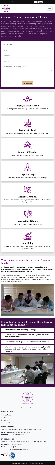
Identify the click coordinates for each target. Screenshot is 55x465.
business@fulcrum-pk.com (19, 449)
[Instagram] (30, 407)
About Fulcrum (6, 415)
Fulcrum (4, 21)
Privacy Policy (6, 423)
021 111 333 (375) (24, 432)
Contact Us (5, 420)
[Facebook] (25, 407)
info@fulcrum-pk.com (17, 447)
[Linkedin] (22, 407)
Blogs (3, 417)
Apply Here (38, 2)
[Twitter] (33, 407)
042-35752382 (17, 444)
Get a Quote (27, 83)
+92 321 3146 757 (18, 435)
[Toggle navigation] (50, 8)
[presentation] (24, 76)
